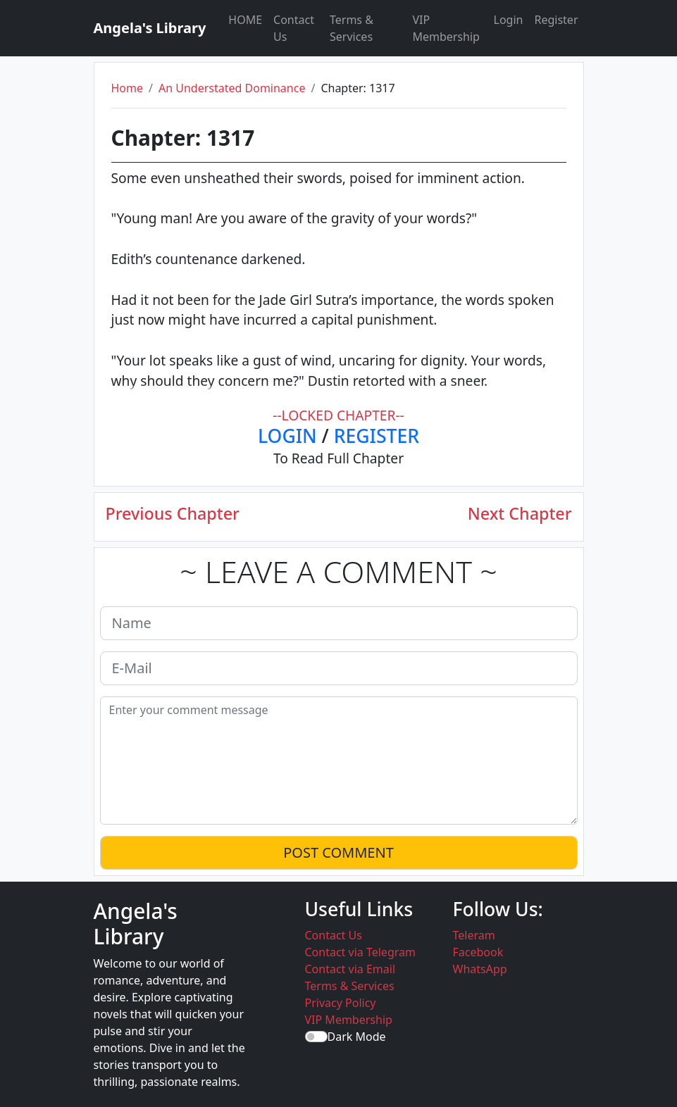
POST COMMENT (338, 852)
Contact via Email (350, 969)
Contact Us (293, 28)
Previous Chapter (173, 514)
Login (508, 19)
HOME (245, 19)
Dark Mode (357, 1036)
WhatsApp (480, 969)
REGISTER (376, 436)
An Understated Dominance (232, 88)
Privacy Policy (340, 1003)
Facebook (478, 952)
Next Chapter (520, 514)
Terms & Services (351, 28)
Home (127, 88)
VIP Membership (446, 28)
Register (556, 19)
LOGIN (287, 436)
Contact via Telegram (360, 952)
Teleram (474, 935)
